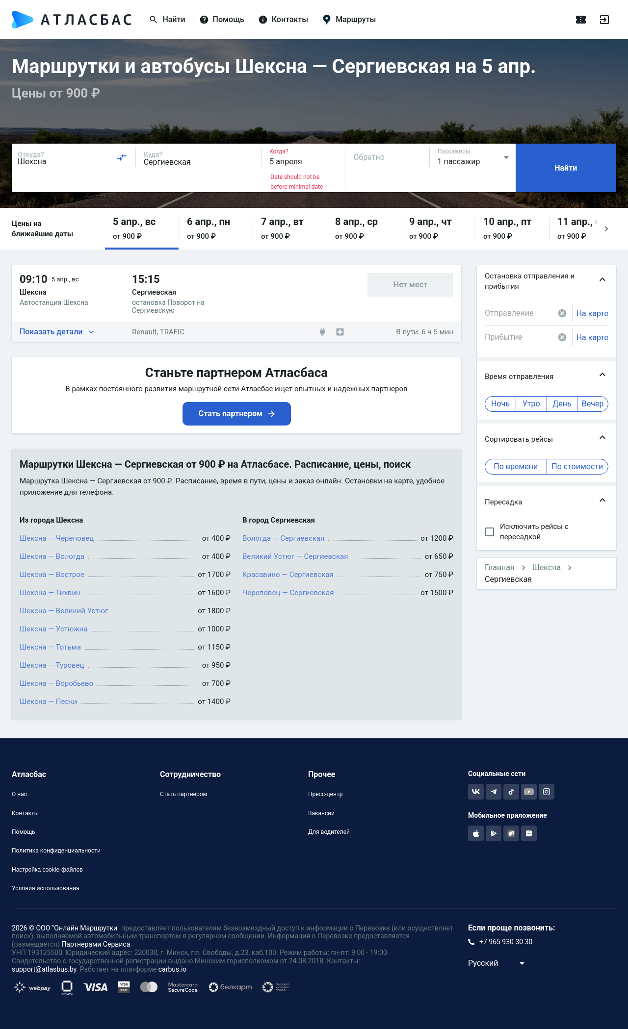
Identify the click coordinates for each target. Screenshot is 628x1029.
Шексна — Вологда (52, 556)
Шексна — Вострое (52, 574)
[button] (142, 229)
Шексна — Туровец (52, 665)
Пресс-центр (325, 794)
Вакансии (321, 813)
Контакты (25, 813)
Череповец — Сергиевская (288, 592)
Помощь (23, 831)
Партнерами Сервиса (95, 944)
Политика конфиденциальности (56, 850)
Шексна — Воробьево (56, 683)
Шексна (546, 567)
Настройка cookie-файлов (47, 869)
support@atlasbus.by (44, 969)
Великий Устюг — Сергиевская (295, 556)
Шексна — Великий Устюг (64, 610)
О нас (19, 794)
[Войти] (604, 19)
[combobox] (72, 157)
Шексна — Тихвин (50, 592)
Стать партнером (183, 794)
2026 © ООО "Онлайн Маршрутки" (66, 928)
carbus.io (172, 969)
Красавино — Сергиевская (288, 574)
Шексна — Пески (48, 701)
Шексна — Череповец (57, 538)
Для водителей (329, 831)
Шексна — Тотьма (50, 647)
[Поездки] (581, 19)
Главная (500, 567)
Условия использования (45, 888)
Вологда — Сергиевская (283, 538)
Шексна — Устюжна (53, 629)
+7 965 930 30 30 (505, 942)
